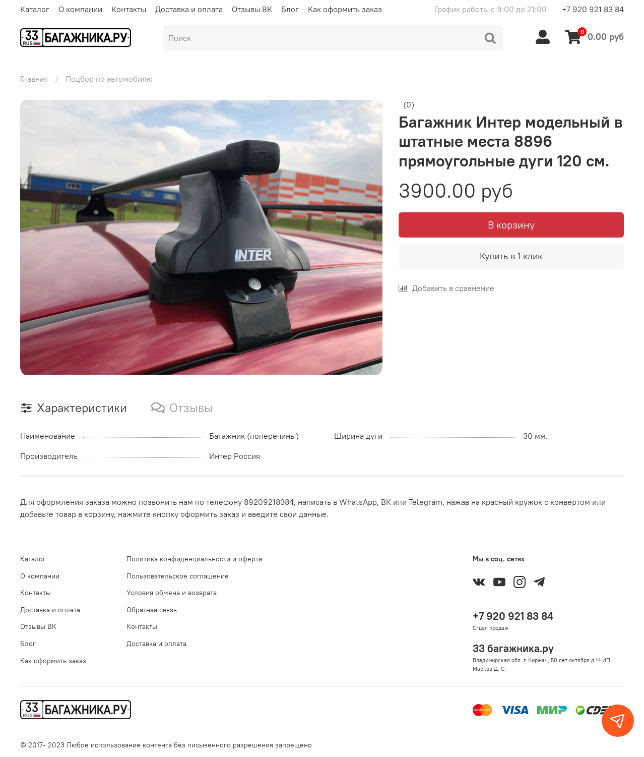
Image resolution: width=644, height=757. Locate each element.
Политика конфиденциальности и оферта (194, 558)
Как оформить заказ (345, 9)
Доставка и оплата (189, 9)
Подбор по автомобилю (109, 79)
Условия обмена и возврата (171, 592)
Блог (290, 9)
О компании (80, 9)
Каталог (34, 9)
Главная (34, 79)
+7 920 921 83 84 (593, 9)
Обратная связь (151, 609)
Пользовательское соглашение (177, 575)
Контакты (128, 9)
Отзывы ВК (252, 9)
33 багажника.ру (513, 648)
